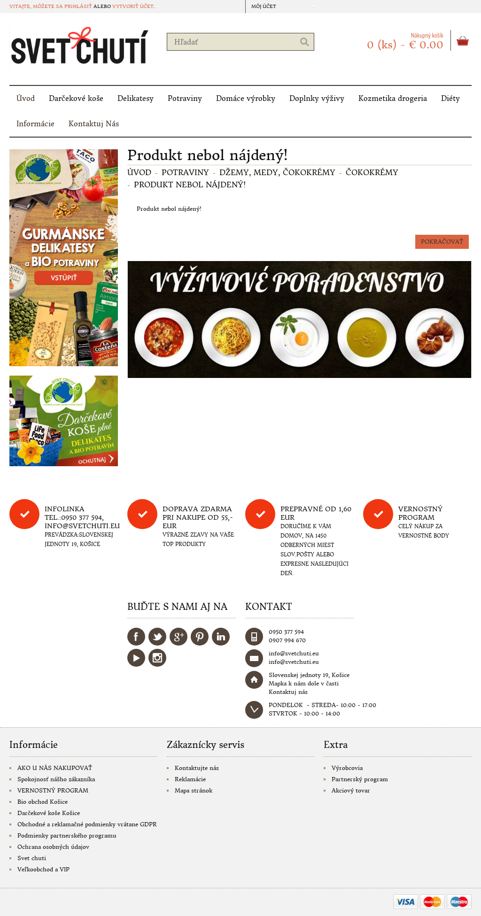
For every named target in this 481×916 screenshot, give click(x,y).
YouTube (136, 658)
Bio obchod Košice (42, 801)
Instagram (157, 658)
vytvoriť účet (133, 6)
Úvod (25, 98)
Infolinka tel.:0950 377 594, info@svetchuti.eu (82, 517)
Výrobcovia (347, 767)
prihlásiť (78, 6)
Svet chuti (31, 858)
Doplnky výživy (316, 98)
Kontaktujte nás (197, 767)
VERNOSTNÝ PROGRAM (52, 790)
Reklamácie (190, 779)
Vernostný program (420, 513)
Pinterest (200, 637)
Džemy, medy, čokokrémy (277, 172)
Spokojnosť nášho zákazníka (56, 779)
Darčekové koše (76, 98)
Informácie (35, 123)
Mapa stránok (193, 790)
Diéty (450, 98)
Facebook (136, 637)
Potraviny (185, 98)
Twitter (157, 637)
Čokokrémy (372, 172)
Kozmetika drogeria (392, 98)
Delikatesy (135, 98)
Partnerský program (360, 779)
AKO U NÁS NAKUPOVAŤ (54, 767)
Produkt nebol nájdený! (190, 184)
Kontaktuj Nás (94, 123)
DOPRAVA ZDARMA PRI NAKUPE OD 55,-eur (198, 517)
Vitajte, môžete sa (36, 6)
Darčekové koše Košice (48, 812)
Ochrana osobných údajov (53, 846)
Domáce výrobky (245, 98)
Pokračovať (442, 241)
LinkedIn (221, 637)
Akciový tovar (351, 790)
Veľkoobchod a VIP (43, 869)
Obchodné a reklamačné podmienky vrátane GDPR (87, 824)
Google (178, 637)
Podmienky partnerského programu (66, 835)
